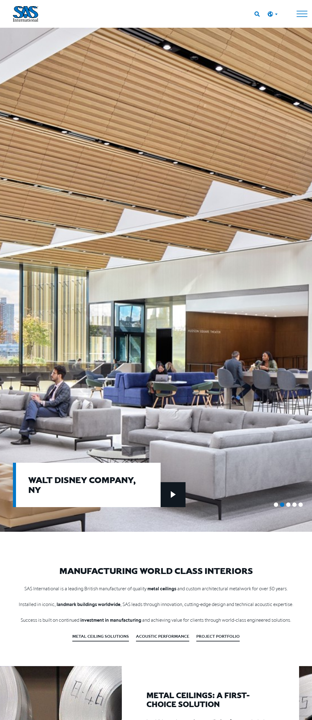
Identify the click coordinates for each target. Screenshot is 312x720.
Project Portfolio (218, 636)
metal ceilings (161, 588)
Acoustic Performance (162, 636)
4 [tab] (294, 504)
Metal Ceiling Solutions (100, 636)
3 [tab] (288, 504)
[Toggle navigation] (302, 13)
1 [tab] (276, 504)
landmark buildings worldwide (88, 604)
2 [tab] (282, 504)
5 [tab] (300, 504)
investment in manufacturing (110, 620)
